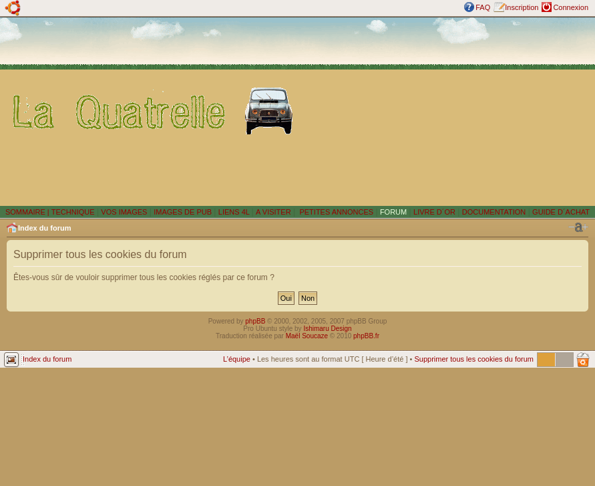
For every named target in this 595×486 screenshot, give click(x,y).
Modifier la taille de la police (578, 227)
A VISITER (273, 212)
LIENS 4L (235, 212)
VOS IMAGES (124, 212)
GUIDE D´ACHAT (561, 212)
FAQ (482, 7)
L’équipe (236, 359)
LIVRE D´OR (434, 212)
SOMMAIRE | (28, 212)
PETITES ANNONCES (335, 212)
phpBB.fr (366, 336)
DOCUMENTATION (494, 212)
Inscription (521, 7)
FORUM (393, 212)
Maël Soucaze (307, 336)
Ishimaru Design (327, 328)
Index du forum (44, 228)
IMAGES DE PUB (183, 212)
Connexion (570, 7)
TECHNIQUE (73, 212)
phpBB (255, 321)
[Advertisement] (447, 111)
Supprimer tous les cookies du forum (474, 359)
